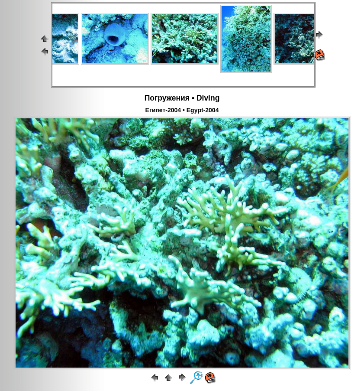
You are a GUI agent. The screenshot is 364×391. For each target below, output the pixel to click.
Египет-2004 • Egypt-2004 (182, 110)
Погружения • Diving (182, 98)
